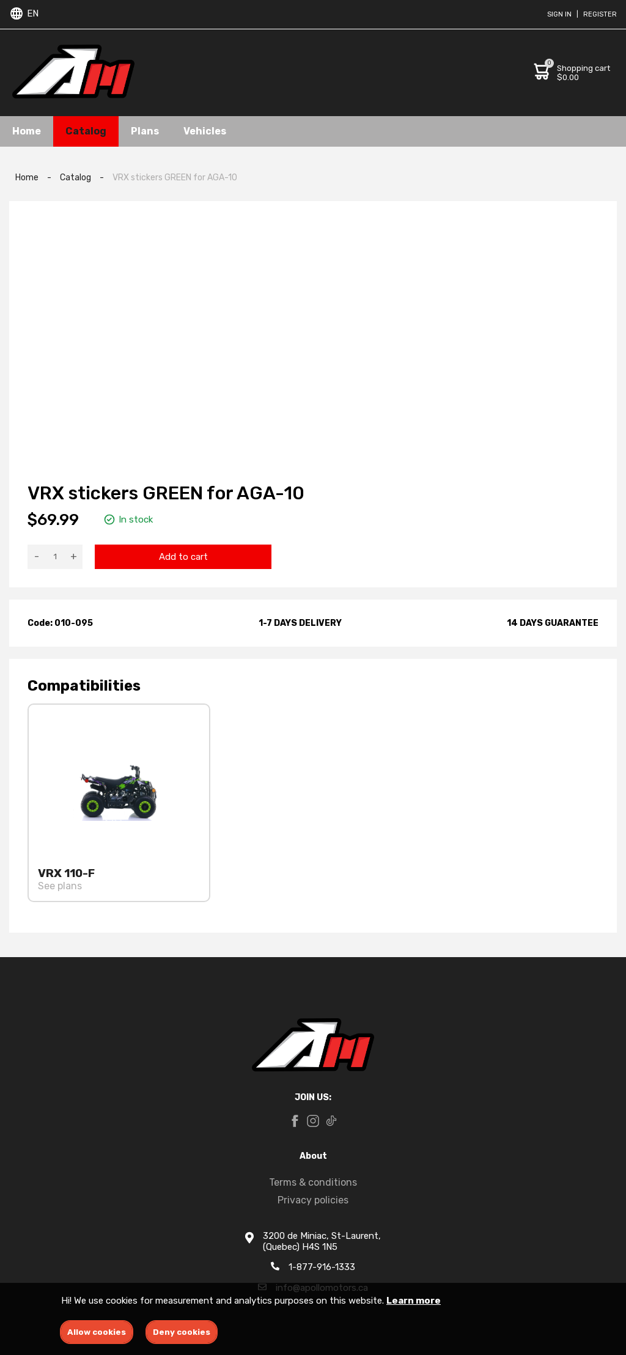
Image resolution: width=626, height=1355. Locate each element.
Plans (145, 131)
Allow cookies (96, 1332)
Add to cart (183, 556)
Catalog (85, 131)
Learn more (413, 1300)
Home (26, 131)
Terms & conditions (313, 1182)
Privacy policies (313, 1200)
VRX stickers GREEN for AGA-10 (174, 177)
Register (600, 14)
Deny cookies (181, 1332)
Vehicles (204, 131)
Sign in (559, 14)
